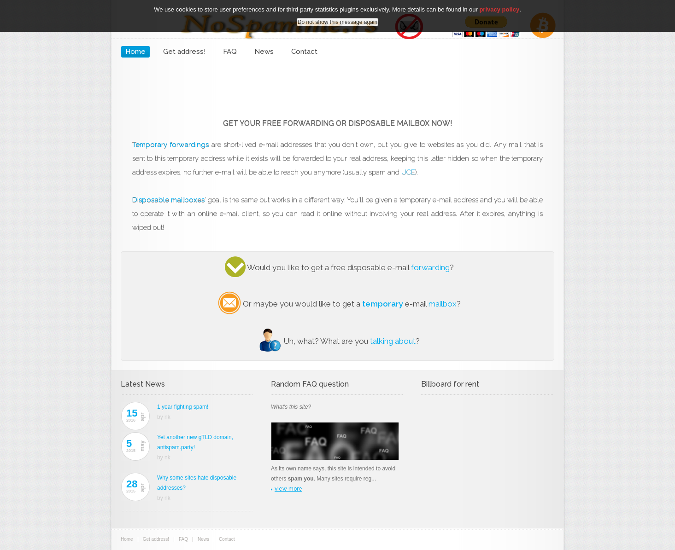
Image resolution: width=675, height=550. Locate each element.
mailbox (442, 303)
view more (288, 489)
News (264, 51)
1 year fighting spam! (182, 407)
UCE (408, 172)
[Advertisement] (337, 85)
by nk (163, 417)
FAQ (230, 51)
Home (135, 51)
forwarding (430, 267)
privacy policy (499, 9)
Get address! (184, 51)
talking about (393, 341)
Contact (304, 51)
